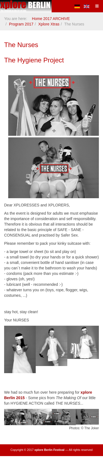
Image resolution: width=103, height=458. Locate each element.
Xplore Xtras (48, 24)
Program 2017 (21, 24)
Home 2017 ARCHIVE (51, 18)
